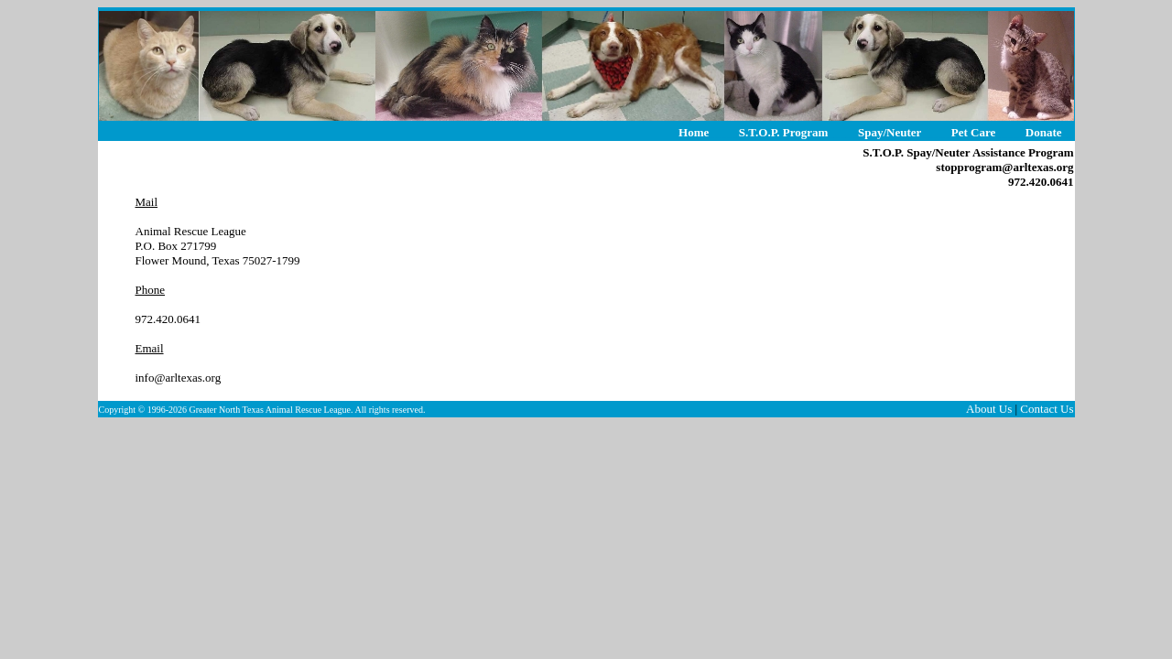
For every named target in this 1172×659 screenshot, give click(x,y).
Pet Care (973, 132)
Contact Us (1046, 409)
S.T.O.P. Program (784, 132)
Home (693, 132)
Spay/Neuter (889, 132)
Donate (1044, 132)
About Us (989, 409)
